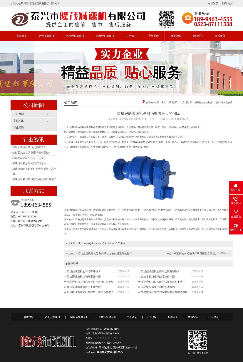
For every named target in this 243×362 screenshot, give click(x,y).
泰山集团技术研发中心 (110, 352)
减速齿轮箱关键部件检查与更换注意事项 (90, 281)
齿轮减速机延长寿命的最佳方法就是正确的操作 (105, 253)
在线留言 (213, 3)
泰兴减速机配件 (122, 347)
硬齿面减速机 (46, 35)
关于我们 (131, 35)
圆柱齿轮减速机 (75, 35)
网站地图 (227, 3)
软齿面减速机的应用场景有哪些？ (31, 152)
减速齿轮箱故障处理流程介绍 (29, 163)
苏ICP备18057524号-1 (108, 338)
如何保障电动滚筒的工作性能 (84, 286)
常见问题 (18, 120)
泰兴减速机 (105, 347)
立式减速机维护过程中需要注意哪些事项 (164, 292)
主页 (163, 102)
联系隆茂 (220, 35)
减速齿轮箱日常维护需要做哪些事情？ (34, 179)
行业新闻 (18, 127)
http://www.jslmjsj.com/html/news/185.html (102, 243)
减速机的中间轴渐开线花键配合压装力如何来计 (201, 253)
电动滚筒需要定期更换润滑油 (158, 286)
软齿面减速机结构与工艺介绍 (29, 157)
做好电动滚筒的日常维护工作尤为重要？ (90, 292)
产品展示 (153, 35)
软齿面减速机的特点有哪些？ (29, 147)
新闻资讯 (175, 35)
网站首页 (21, 35)
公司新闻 (18, 113)
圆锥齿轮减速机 (105, 35)
